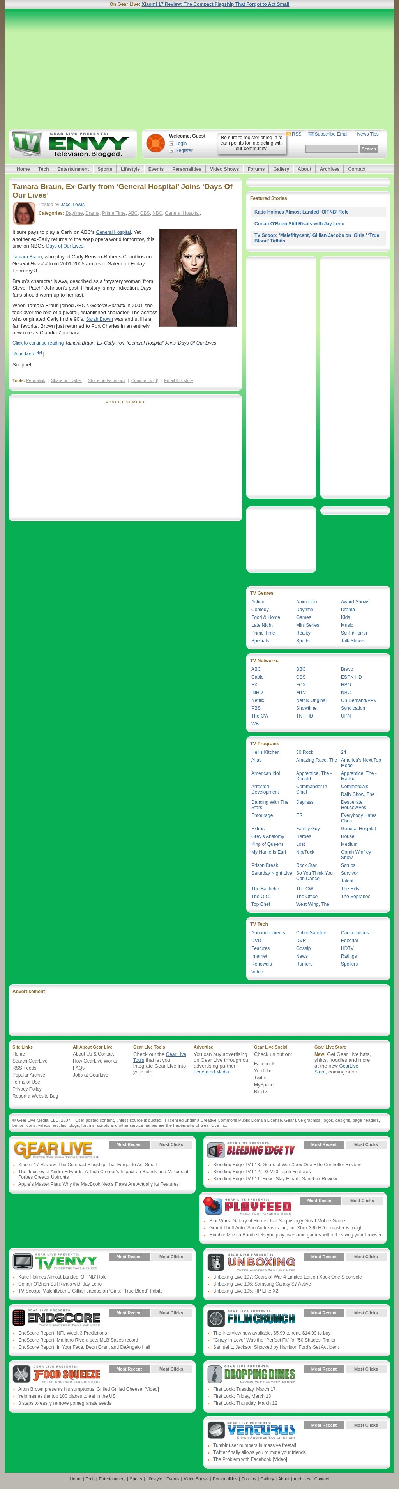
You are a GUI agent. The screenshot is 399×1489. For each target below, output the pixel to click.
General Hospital (182, 213)
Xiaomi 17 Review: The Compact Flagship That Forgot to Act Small (216, 4)
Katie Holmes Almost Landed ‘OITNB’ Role (301, 212)
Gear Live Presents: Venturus (251, 1431)
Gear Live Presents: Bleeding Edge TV (251, 1150)
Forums (256, 169)
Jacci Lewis (73, 204)
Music (347, 625)
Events (156, 169)
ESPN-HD (351, 677)
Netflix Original (311, 700)
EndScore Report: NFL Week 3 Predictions (62, 1333)
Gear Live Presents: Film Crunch (251, 1318)
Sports (104, 169)
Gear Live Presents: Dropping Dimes (251, 1375)
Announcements (268, 932)
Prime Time (114, 213)
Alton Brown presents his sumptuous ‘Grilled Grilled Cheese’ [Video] (88, 1389)
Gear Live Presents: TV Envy (56, 1262)
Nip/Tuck (305, 852)
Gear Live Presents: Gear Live (56, 1150)
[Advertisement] (199, 69)
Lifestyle (130, 169)
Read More (23, 354)
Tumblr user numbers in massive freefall (254, 1445)
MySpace (264, 1085)
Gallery (281, 169)
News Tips (367, 134)
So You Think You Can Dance (314, 875)
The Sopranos (355, 896)
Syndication (353, 708)
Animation (306, 602)
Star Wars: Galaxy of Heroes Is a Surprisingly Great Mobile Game (277, 1221)
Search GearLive (30, 1061)
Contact (356, 169)
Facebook (264, 1063)
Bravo (347, 669)
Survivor (349, 873)
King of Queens (267, 844)
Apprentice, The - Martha (359, 776)
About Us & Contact (93, 1054)
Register (184, 150)
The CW (259, 716)
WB (255, 724)
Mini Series (307, 625)
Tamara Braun (27, 257)
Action (257, 602)
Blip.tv (260, 1092)
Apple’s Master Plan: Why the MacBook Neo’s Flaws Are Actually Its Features (98, 1184)
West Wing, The (312, 904)
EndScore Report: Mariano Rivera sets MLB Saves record (78, 1340)
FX (254, 685)
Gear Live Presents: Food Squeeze (56, 1375)
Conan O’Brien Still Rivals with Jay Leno (299, 223)
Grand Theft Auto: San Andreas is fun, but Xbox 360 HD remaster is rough (285, 1228)
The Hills (350, 888)
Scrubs (348, 865)
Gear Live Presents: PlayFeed (247, 1206)
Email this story (178, 380)
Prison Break (264, 865)
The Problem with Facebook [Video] (250, 1459)
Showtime (306, 708)
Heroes (303, 836)
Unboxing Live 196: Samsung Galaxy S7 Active (262, 1284)
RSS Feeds (24, 1068)
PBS (256, 708)
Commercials (354, 786)
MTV (301, 692)
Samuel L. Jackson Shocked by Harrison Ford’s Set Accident (276, 1347)
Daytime (74, 213)
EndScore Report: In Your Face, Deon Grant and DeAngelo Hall (84, 1347)
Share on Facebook (106, 380)
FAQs (79, 1068)
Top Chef (260, 904)
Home (23, 169)
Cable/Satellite (311, 932)
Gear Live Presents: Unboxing (251, 1262)
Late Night (262, 625)
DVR (301, 940)
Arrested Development (265, 789)
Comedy (260, 609)
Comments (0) (145, 380)
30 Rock (304, 752)
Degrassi (305, 802)
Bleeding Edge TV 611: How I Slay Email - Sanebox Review (275, 1178)
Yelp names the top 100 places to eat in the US (67, 1396)
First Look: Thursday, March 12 (245, 1403)
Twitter (261, 1077)
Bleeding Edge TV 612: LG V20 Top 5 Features (262, 1171)
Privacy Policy (27, 1089)
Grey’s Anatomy (267, 836)
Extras (258, 828)
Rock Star (306, 865)
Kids (345, 617)
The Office (307, 896)
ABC (133, 213)
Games (303, 617)
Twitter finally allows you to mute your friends (259, 1452)
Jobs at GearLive (90, 1075)
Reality (303, 633)
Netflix (257, 700)
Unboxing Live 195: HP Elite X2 (245, 1291)
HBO (346, 685)
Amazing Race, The (316, 760)
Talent (347, 881)
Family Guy (308, 828)
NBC (157, 213)
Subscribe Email (332, 134)
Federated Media (211, 1072)
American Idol (265, 773)
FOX (301, 685)
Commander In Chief (311, 789)
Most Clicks (171, 1144)
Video (257, 971)
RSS (297, 134)
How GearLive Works (95, 1061)
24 (343, 752)
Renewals (261, 964)
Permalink (35, 380)
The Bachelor (265, 888)
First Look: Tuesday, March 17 (244, 1389)
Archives (330, 169)
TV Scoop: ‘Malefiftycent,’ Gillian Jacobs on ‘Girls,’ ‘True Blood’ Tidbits (90, 1291)
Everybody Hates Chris (358, 818)
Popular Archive (28, 1075)
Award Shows (355, 602)
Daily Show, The (358, 794)
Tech (43, 169)
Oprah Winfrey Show (356, 854)
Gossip (303, 948)
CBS (145, 213)
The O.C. (260, 896)
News (302, 956)
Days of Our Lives (64, 246)
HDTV (347, 948)
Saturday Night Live (271, 873)
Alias (256, 760)
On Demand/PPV (359, 700)
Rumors (304, 964)
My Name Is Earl (268, 852)
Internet (259, 956)
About (304, 169)
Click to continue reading (114, 343)
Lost (300, 844)
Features (260, 948)
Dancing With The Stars (269, 804)
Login (181, 143)
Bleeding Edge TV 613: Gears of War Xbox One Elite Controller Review (287, 1164)
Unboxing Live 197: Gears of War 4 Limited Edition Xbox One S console (287, 1277)
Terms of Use (26, 1082)
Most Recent (129, 1144)
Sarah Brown (99, 319)
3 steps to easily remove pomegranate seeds (64, 1403)
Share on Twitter (66, 380)
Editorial (349, 940)
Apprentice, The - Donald (314, 776)
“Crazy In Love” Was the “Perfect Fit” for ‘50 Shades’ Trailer (274, 1340)
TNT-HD (304, 716)
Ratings (349, 956)
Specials (260, 641)
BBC (301, 669)
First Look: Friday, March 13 (242, 1396)
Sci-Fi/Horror (354, 633)
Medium (349, 844)
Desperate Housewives (353, 804)
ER (299, 815)
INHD (257, 692)
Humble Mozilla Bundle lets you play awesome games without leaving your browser (295, 1235)
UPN (346, 716)
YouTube (263, 1070)
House (348, 836)
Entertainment (73, 169)
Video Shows (224, 169)
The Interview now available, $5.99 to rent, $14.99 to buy (272, 1333)
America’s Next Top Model (361, 762)
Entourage (262, 815)
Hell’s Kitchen (265, 752)
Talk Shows (353, 641)
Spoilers (349, 964)
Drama (92, 213)
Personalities (186, 169)
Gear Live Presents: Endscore (56, 1318)
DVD (256, 940)
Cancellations (355, 932)
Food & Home (265, 617)
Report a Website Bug (35, 1096)
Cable (257, 677)
